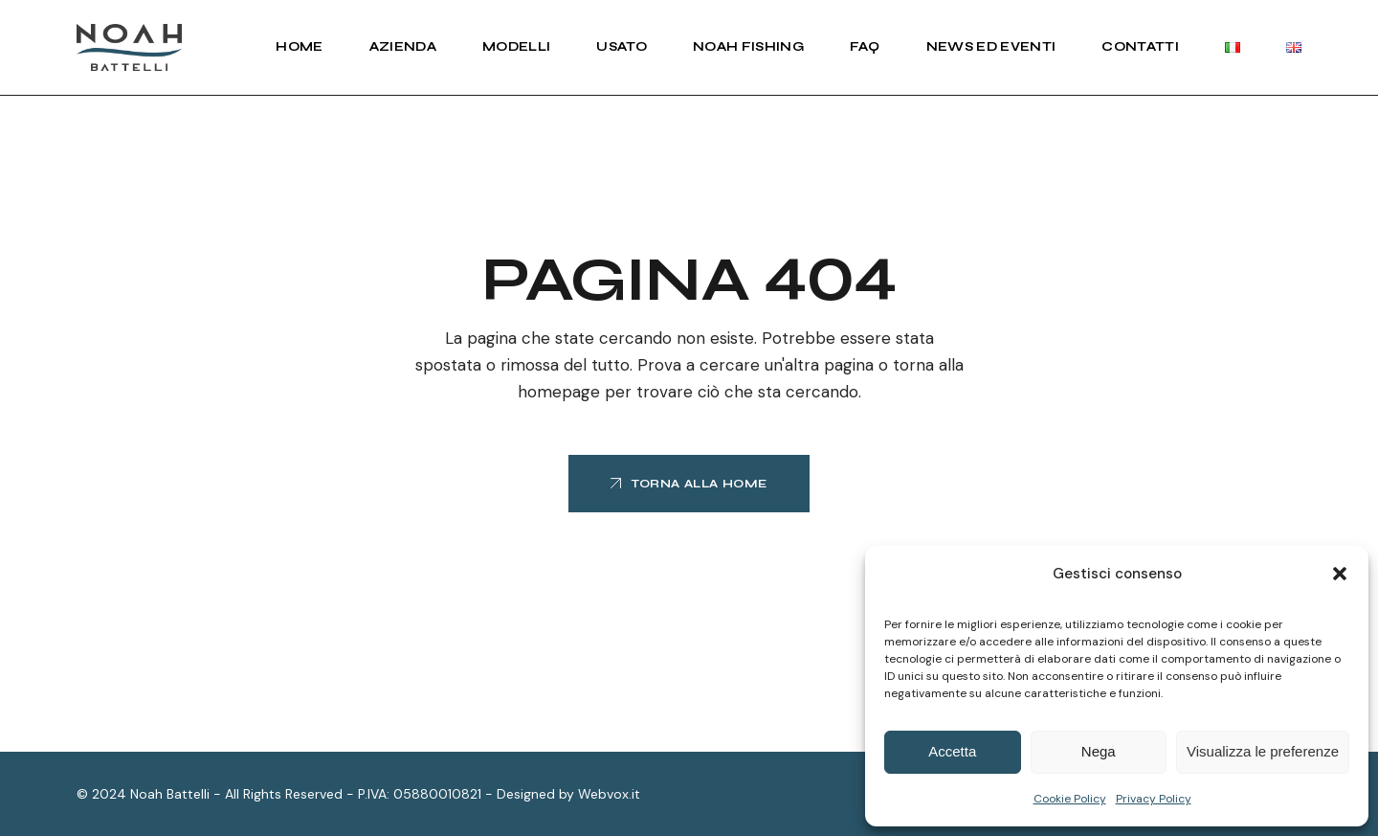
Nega (1098, 751)
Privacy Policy (1153, 798)
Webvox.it (609, 793)
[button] (1339, 573)
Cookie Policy (1070, 798)
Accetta (952, 751)
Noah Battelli (170, 793)
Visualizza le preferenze (1263, 751)
